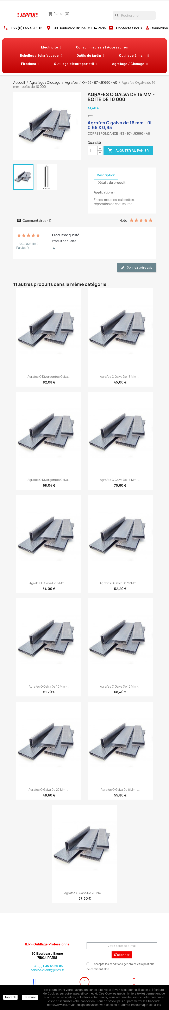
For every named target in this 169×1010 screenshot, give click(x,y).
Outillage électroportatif (76, 64)
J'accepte (10, 997)
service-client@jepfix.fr (47, 970)
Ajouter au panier (128, 150)
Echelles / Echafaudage (41, 55)
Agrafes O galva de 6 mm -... (49, 583)
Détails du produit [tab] (112, 183)
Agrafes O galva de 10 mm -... (49, 686)
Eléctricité (51, 47)
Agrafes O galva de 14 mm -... (120, 480)
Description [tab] (106, 175)
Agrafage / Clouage (130, 64)
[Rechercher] (134, 15)
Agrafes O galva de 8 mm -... (120, 790)
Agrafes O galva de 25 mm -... (84, 893)
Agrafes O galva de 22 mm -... (120, 583)
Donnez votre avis (136, 267)
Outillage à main (134, 55)
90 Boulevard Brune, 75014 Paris (80, 28)
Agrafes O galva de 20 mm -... (49, 790)
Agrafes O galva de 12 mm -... (120, 686)
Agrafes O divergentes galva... (48, 377)
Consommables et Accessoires (102, 47)
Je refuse (30, 997)
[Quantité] (93, 150)
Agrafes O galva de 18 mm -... (120, 377)
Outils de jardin (91, 55)
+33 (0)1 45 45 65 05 (27, 28)
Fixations (30, 64)
